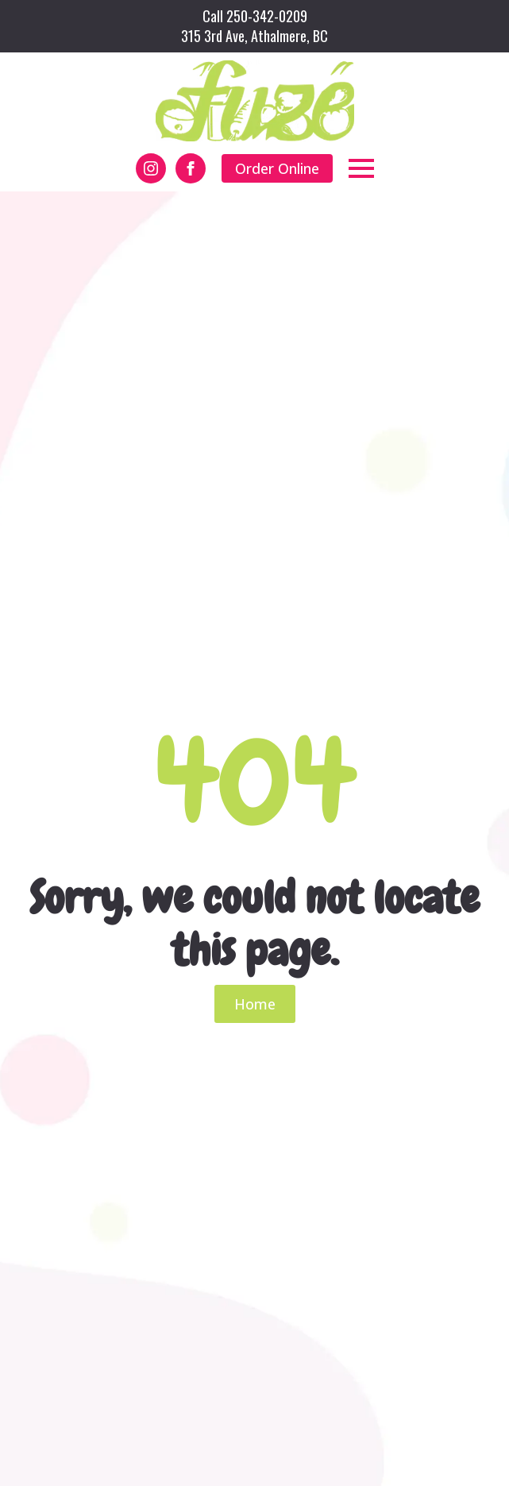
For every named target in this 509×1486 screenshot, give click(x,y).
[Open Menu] (361, 168)
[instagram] (151, 168)
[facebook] (190, 168)
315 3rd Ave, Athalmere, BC (254, 36)
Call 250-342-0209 (254, 16)
